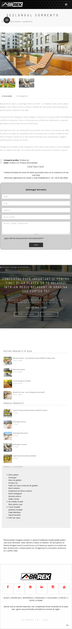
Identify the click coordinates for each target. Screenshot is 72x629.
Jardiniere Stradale (15, 510)
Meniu (6, 18)
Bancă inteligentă (15, 493)
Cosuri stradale (14, 507)
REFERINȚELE (28, 598)
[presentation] (20, 254)
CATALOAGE (52, 598)
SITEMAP (39, 600)
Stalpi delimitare (14, 512)
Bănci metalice (14, 488)
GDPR (41, 238)
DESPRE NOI (16, 598)
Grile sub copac (14, 518)
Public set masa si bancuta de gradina (23, 485)
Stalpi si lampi (13, 499)
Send (36, 245)
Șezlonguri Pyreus (19, 422)
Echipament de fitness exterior (20, 491)
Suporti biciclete (14, 515)
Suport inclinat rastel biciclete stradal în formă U (30, 410)
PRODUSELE (40, 598)
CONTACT (49, 314)
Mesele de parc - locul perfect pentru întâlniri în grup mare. (34, 358)
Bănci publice (13, 475)
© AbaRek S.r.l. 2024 (35, 620)
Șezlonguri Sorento (20, 444)
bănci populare (26, 314)
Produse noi (24, 160)
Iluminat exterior (14, 496)
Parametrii (22, 96)
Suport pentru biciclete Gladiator (25, 456)
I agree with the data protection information (20, 238)
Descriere (7, 96)
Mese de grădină (14, 480)
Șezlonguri (12, 477)
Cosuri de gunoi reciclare (22, 381)
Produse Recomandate (29, 163)
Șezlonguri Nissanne (20, 433)
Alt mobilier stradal (15, 501)
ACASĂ (6, 598)
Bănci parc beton (19, 369)
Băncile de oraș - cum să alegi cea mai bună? (29, 392)
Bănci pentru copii (15, 504)
